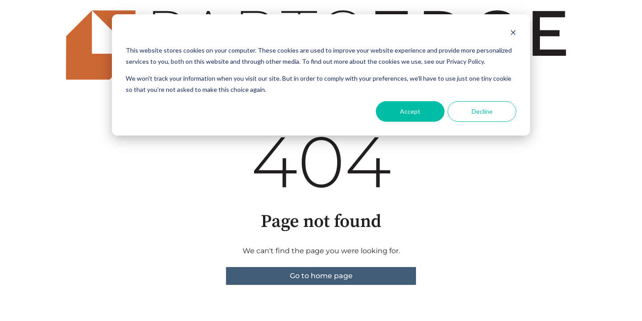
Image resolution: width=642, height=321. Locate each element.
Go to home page (321, 276)
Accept (410, 111)
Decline (482, 111)
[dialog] (321, 75)
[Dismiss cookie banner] (513, 33)
